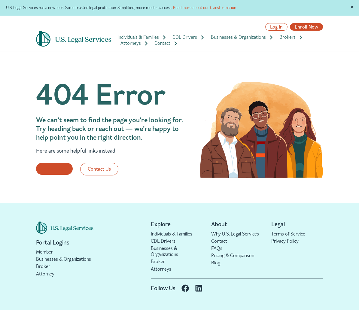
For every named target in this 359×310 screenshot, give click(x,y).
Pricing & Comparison (232, 255)
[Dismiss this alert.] (351, 7)
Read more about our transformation (204, 7)
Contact (166, 43)
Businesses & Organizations (242, 37)
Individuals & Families (141, 37)
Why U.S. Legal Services (235, 234)
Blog (215, 263)
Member (44, 252)
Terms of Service (288, 234)
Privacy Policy (285, 241)
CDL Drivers (188, 37)
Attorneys (134, 43)
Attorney (45, 274)
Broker (43, 266)
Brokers (291, 37)
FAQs (216, 248)
